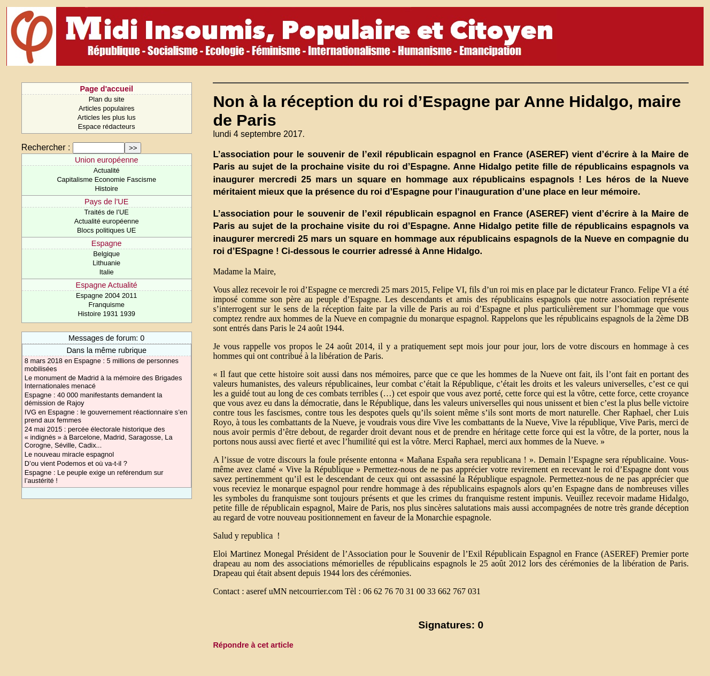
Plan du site (107, 99)
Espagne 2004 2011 (106, 295)
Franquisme (106, 305)
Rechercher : (46, 147)
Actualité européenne (106, 221)
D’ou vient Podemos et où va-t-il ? (76, 463)
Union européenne (106, 160)
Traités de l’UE (106, 212)
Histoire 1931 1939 (106, 314)
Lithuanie (106, 263)
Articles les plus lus (107, 117)
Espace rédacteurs (106, 126)
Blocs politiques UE (106, 230)
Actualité (107, 170)
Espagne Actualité (106, 285)
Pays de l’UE (106, 201)
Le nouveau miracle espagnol (69, 454)
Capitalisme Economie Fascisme (106, 179)
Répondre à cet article (253, 645)
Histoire (106, 189)
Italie (106, 272)
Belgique (106, 254)
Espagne (106, 243)
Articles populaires (107, 108)
